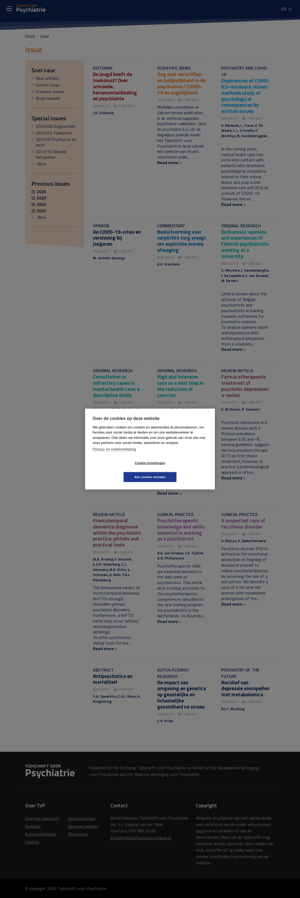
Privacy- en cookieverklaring (114, 456)
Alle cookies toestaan (182, 469)
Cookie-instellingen (118, 470)
